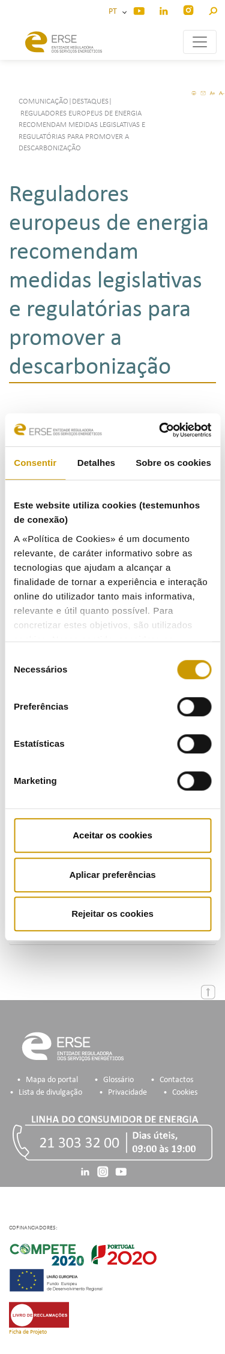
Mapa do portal (52, 1080)
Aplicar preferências (112, 875)
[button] (212, 9)
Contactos (176, 1080)
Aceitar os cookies (112, 835)
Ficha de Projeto (28, 1332)
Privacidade (127, 1092)
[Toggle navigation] (200, 42)
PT (115, 11)
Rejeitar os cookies (112, 913)
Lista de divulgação (50, 1092)
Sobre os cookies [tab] (173, 463)
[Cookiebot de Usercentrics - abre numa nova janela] (160, 430)
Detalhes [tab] (96, 463)
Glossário (118, 1080)
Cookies (184, 1092)
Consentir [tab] (35, 463)
